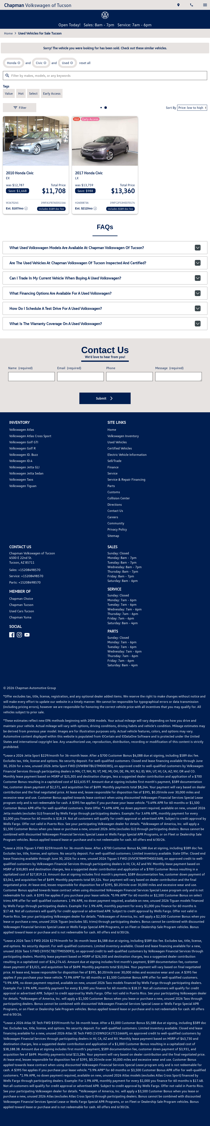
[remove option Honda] (13, 63)
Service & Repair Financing (126, 479)
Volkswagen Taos (21, 479)
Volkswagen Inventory (123, 436)
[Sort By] (192, 108)
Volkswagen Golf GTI (23, 442)
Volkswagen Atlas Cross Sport (30, 436)
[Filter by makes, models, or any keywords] (105, 75)
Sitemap (113, 536)
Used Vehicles (117, 442)
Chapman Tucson (21, 605)
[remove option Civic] (41, 63)
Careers (112, 517)
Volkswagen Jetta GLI (24, 467)
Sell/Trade (114, 461)
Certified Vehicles (119, 448)
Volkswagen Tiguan (23, 486)
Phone (110, 368)
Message (169, 368)
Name (20, 368)
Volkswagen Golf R (22, 448)
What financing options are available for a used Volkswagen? (105, 293)
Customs (113, 492)
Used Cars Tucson (21, 611)
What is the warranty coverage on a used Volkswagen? (105, 323)
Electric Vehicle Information (127, 455)
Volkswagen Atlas (21, 429)
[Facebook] (11, 634)
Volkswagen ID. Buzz (23, 455)
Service (112, 473)
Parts (111, 486)
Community (115, 523)
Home (8, 33)
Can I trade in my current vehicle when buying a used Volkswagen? (105, 278)
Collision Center (118, 498)
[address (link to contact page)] (179, 5)
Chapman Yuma (20, 617)
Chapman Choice (21, 598)
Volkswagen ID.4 (20, 461)
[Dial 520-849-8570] (192, 5)
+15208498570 (29, 570)
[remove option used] (67, 63)
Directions (114, 504)
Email (69, 368)
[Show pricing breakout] (17, 209)
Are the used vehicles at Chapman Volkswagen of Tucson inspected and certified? (105, 263)
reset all (84, 63)
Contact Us (115, 511)
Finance (113, 467)
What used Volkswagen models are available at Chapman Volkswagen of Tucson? (105, 247)
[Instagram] (19, 634)
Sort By (171, 108)
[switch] (205, 5)
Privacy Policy (117, 529)
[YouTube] (27, 634)
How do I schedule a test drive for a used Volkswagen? (105, 308)
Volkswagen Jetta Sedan (26, 473)
